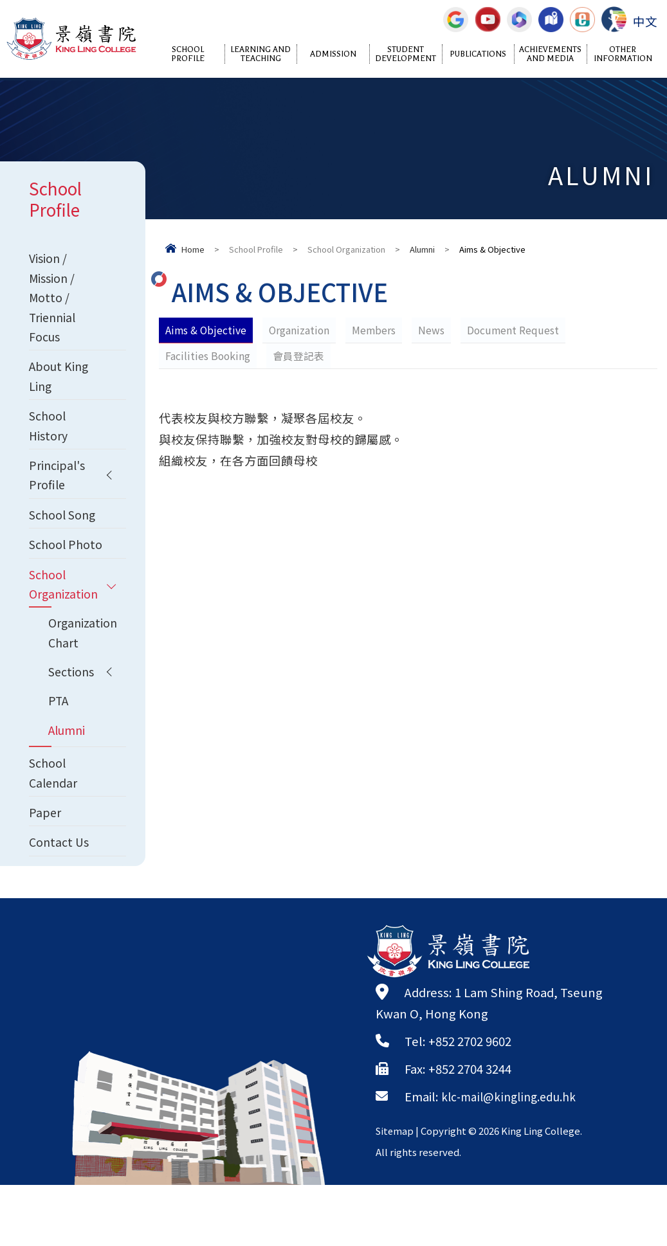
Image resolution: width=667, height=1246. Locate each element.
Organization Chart (84, 681)
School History (49, 439)
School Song (64, 533)
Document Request (516, 330)
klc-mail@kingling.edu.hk (513, 1157)
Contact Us (60, 902)
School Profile (188, 54)
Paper (45, 871)
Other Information (623, 54)
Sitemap (396, 1191)
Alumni (422, 249)
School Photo (48, 576)
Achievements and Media (550, 54)
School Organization (346, 249)
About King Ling (60, 386)
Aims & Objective (206, 330)
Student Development (405, 54)
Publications (478, 54)
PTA (58, 753)
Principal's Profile (58, 491)
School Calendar (54, 829)
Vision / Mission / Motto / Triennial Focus (53, 301)
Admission (333, 54)
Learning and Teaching (260, 54)
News (434, 330)
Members (376, 330)
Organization (301, 330)
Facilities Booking (208, 355)
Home (193, 249)
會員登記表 (299, 355)
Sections (72, 722)
